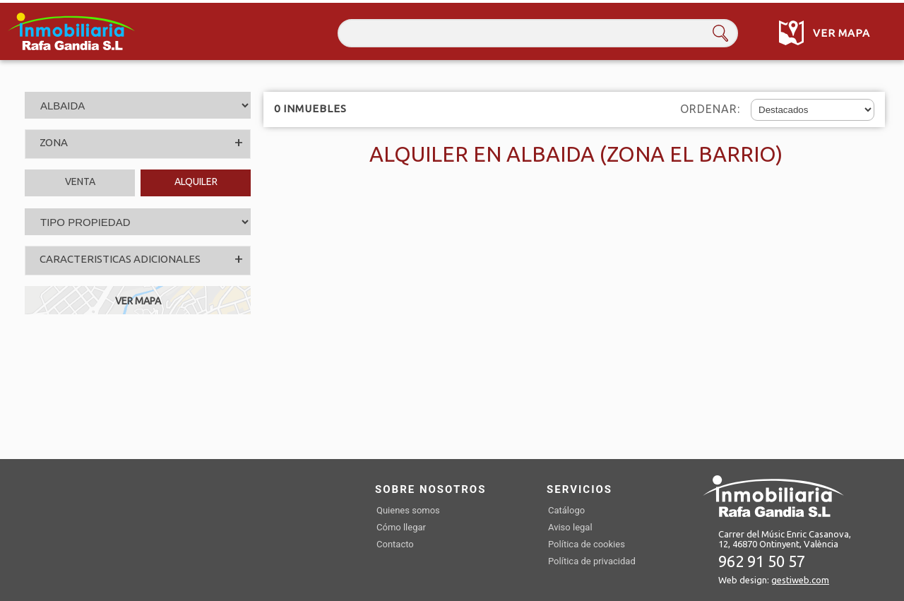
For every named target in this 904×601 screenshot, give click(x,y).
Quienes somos (408, 510)
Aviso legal (570, 527)
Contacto (395, 544)
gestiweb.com (800, 580)
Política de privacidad (592, 561)
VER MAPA (138, 301)
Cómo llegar (401, 527)
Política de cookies (586, 544)
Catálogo (566, 510)
